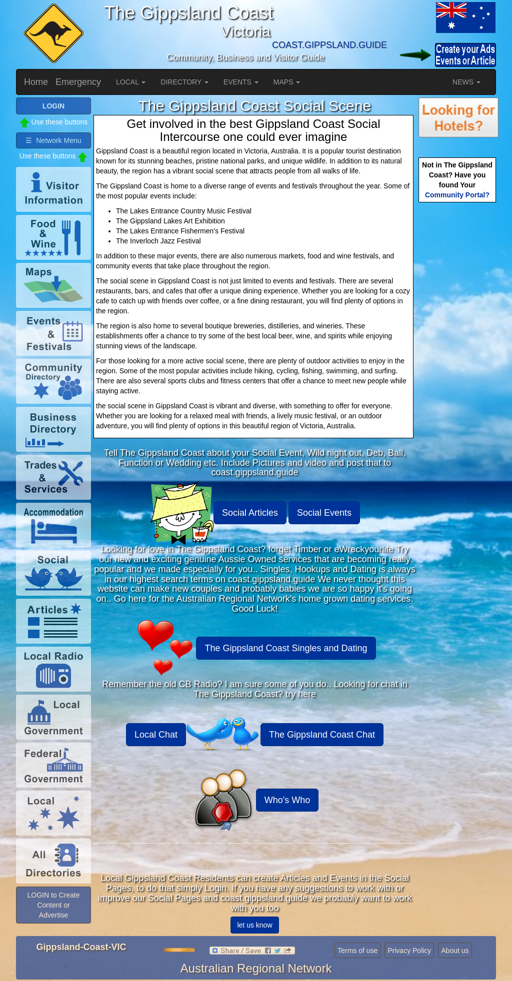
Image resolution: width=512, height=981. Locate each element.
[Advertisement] (458, 362)
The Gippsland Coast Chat (322, 735)
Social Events (324, 513)
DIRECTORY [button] (184, 82)
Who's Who (287, 800)
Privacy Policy (409, 951)
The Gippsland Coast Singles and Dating (285, 648)
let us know (254, 925)
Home (36, 82)
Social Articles (250, 513)
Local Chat (156, 735)
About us (454, 951)
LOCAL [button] (131, 82)
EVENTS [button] (241, 82)
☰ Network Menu (53, 140)
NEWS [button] (466, 82)
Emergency (78, 82)
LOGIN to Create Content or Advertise (53, 905)
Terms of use (358, 951)
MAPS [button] (287, 82)
